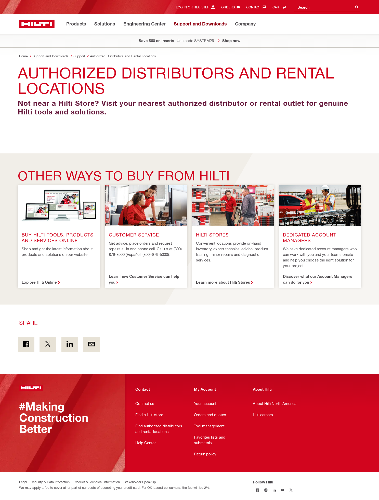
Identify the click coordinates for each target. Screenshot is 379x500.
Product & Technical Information (96, 482)
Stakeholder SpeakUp (140, 482)
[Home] (37, 24)
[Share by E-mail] (91, 344)
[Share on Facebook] (26, 344)
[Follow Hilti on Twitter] (291, 490)
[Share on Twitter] (48, 344)
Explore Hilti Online (39, 282)
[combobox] (327, 7)
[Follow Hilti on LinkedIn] (274, 490)
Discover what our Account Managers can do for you (317, 279)
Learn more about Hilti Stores (223, 282)
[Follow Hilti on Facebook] (257, 490)
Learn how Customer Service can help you (144, 279)
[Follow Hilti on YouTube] (282, 490)
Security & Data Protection (50, 482)
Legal (23, 482)
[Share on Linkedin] (69, 344)
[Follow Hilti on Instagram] (266, 490)
